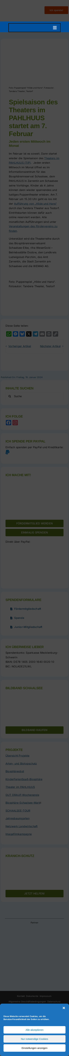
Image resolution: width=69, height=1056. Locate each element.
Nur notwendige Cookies (34, 1039)
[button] (64, 1008)
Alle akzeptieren (35, 1029)
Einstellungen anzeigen (34, 1048)
